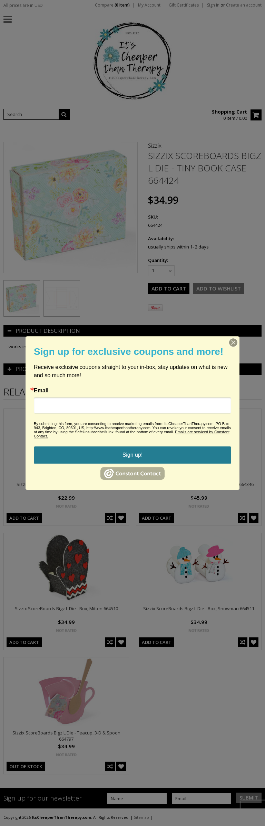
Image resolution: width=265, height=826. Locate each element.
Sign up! (132, 455)
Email (41, 390)
